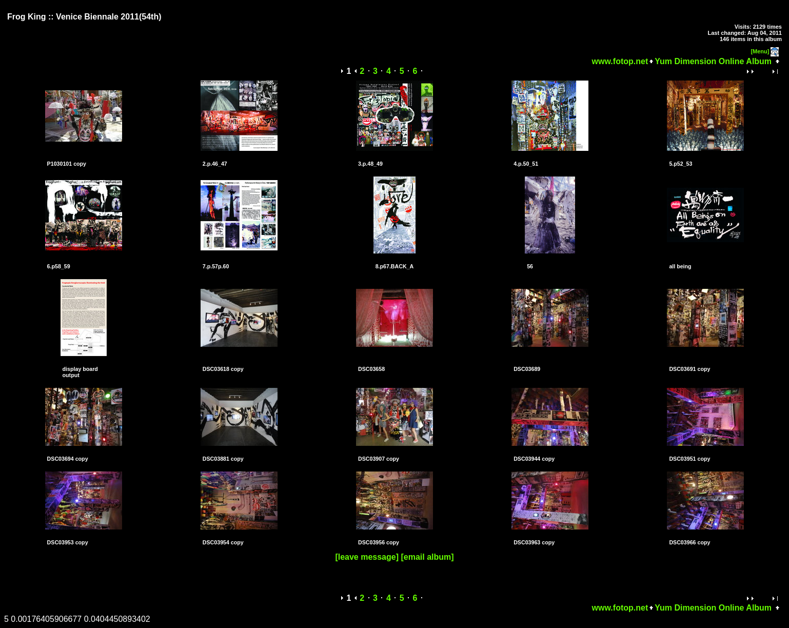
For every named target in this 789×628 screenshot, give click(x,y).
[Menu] (760, 51)
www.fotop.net (620, 61)
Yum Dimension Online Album (713, 61)
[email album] (427, 557)
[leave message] (367, 557)
